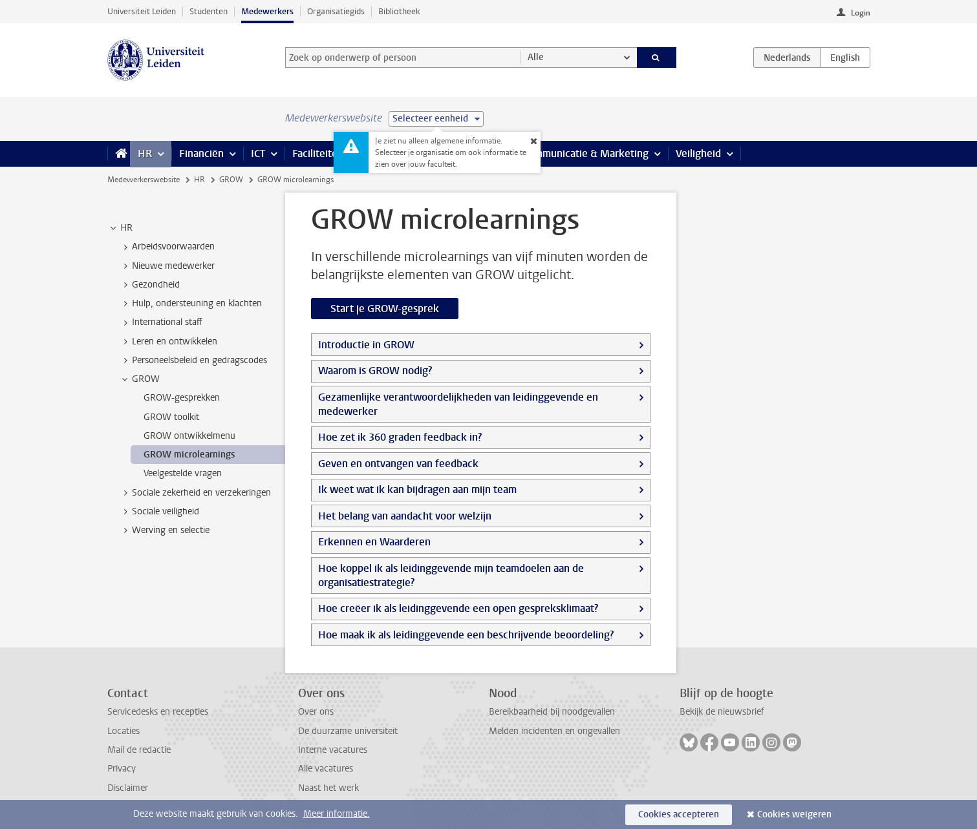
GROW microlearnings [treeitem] (189, 454)
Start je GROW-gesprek (384, 308)
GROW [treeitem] (140, 379)
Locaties (123, 731)
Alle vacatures (325, 768)
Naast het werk (328, 788)
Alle (536, 57)
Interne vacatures (332, 750)
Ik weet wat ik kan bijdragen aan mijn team (417, 489)
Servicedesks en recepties (157, 712)
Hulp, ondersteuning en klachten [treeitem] (191, 303)
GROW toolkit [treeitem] (171, 417)
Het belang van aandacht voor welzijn (404, 516)
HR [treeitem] (120, 228)
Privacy (121, 768)
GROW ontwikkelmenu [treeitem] (189, 436)
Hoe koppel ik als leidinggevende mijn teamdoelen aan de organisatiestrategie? (451, 575)
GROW (231, 179)
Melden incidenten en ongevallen (554, 731)
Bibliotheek (399, 11)
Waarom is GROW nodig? (375, 370)
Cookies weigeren (794, 814)
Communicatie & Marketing (585, 153)
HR (145, 153)
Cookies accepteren (678, 814)
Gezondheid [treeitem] (150, 284)
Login (860, 13)
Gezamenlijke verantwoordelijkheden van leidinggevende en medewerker (458, 404)
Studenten (208, 11)
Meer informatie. (336, 814)
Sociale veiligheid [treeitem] (159, 511)
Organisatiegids (336, 11)
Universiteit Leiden (141, 11)
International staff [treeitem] (161, 322)
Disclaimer (127, 788)
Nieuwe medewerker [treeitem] (167, 266)
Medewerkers (267, 11)
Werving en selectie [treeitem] (164, 530)
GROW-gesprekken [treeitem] (182, 398)
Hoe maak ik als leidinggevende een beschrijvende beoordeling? (466, 635)
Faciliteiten (317, 153)
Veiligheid (698, 153)
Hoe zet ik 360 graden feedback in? (400, 437)
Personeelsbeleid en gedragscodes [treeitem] (193, 360)
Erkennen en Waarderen (374, 542)
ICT (258, 153)
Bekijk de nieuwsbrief (722, 712)
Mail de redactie (139, 750)
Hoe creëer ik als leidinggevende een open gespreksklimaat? (458, 608)
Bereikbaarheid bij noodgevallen (552, 712)
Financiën (201, 153)
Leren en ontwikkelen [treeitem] (168, 341)
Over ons (316, 712)
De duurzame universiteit (348, 731)
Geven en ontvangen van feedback (398, 463)
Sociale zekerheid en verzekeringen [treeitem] (195, 493)
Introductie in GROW (366, 345)
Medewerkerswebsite (143, 179)
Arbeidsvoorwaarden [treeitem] (167, 246)
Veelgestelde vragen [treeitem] (183, 473)
